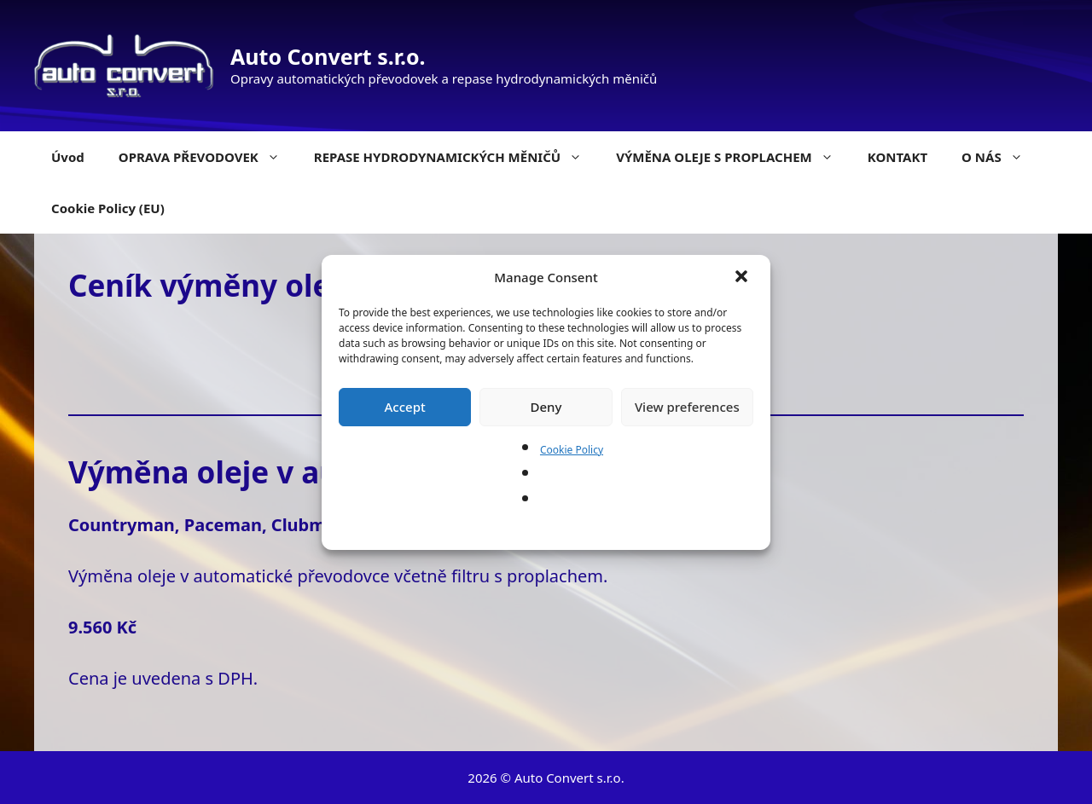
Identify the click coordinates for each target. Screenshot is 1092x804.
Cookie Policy (571, 449)
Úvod (67, 156)
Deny (546, 406)
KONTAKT (897, 156)
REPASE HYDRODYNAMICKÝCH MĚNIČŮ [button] (456, 156)
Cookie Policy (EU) (108, 208)
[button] (743, 278)
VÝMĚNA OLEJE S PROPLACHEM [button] (733, 156)
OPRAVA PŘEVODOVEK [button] (208, 156)
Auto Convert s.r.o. (328, 56)
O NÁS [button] (1000, 156)
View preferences (687, 406)
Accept (405, 406)
